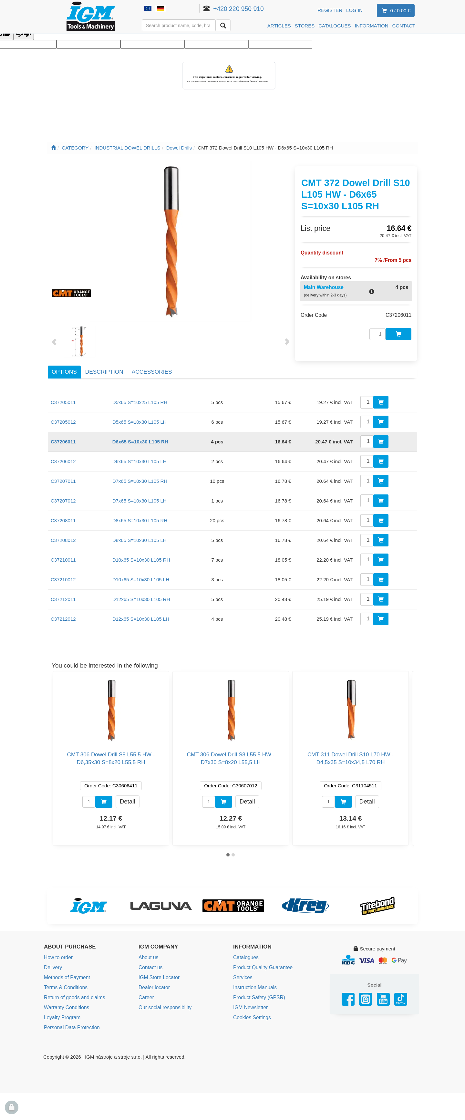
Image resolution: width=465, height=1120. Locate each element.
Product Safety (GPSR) (258, 992)
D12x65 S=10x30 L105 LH (140, 615)
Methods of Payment (66, 973)
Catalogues (245, 954)
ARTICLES (279, 25)
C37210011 (63, 556)
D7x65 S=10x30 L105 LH (139, 497)
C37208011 (63, 516)
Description (104, 368)
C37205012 (63, 418)
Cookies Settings (251, 1012)
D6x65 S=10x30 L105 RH (140, 438)
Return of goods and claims (73, 992)
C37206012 (63, 457)
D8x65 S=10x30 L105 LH (139, 536)
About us (148, 954)
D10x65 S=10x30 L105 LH (140, 575)
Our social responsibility (164, 1002)
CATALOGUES (334, 25)
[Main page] (53, 147)
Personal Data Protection (71, 1021)
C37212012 (63, 615)
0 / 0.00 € (394, 10)
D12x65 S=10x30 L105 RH (141, 595)
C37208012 (63, 536)
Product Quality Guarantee (262, 963)
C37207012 (63, 497)
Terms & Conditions (65, 983)
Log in (354, 10)
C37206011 (63, 438)
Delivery (52, 963)
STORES (305, 25)
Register (329, 10)
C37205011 (63, 398)
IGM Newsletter (249, 1002)
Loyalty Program (61, 1012)
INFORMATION (371, 25)
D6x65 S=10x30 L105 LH (139, 457)
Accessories (152, 368)
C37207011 (63, 477)
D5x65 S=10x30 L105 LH (139, 418)
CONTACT (403, 25)
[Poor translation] (23, 34)
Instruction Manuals (254, 983)
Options (64, 368)
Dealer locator (154, 983)
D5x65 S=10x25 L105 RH (140, 398)
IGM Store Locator (158, 973)
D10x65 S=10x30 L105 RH (141, 556)
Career (146, 992)
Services (242, 973)
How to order (58, 954)
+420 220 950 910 (245, 8)
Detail (127, 797)
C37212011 (63, 595)
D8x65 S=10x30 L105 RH (140, 516)
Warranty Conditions (66, 1002)
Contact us (150, 963)
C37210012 (63, 575)
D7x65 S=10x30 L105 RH (140, 477)
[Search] (223, 25)
